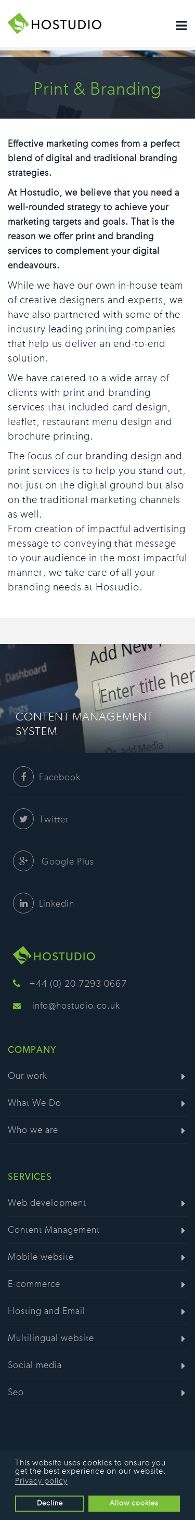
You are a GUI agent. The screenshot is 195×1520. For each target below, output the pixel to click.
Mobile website (41, 1257)
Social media (35, 1365)
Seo (16, 1392)
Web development (47, 1203)
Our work (27, 1076)
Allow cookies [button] (134, 1503)
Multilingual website (51, 1338)
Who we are (33, 1130)
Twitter (41, 820)
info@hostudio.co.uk (76, 1006)
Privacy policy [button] (41, 1481)
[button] (169, 1472)
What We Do (34, 1103)
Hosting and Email (46, 1311)
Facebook (47, 777)
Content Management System (84, 724)
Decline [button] (50, 1503)
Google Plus (53, 862)
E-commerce (34, 1284)
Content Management (54, 1230)
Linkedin (43, 904)
